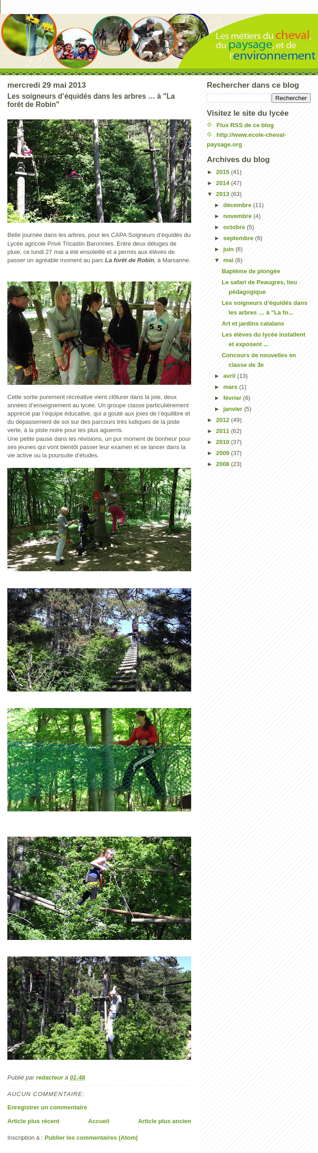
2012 (223, 419)
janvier (233, 408)
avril (230, 375)
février (233, 397)
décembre (238, 205)
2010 (223, 442)
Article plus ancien (164, 1121)
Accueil (98, 1121)
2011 (223, 430)
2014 (223, 183)
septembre (239, 238)
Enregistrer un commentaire (47, 1107)
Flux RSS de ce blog (245, 125)
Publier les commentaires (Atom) (91, 1137)
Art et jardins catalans (252, 323)
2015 (223, 172)
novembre (238, 216)
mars (231, 386)
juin (229, 249)
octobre (235, 227)
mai (229, 260)
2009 (223, 453)
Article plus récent (33, 1121)
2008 (223, 464)
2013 (223, 194)
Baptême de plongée (250, 271)
